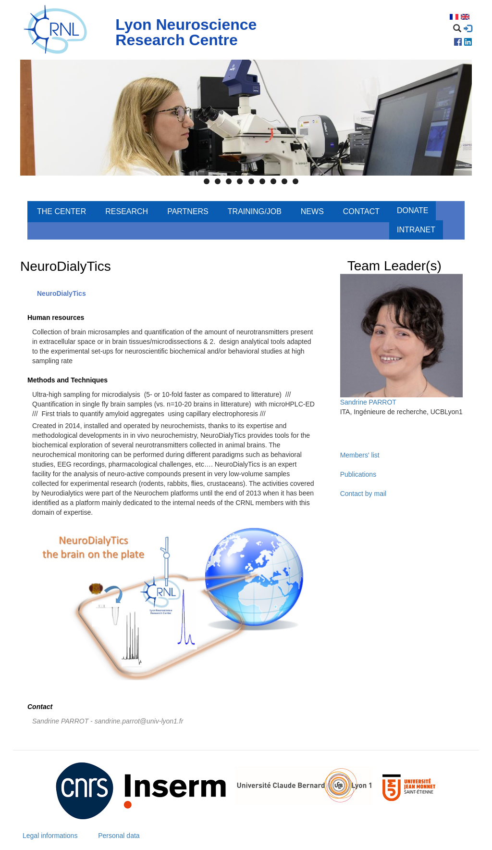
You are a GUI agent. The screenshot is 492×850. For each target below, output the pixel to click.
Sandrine (353, 402)
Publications (358, 474)
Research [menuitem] (126, 211)
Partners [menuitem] (188, 211)
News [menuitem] (312, 211)
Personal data (118, 835)
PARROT (382, 402)
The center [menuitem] (61, 211)
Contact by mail (363, 493)
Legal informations (50, 835)
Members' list (360, 455)
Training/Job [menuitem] (255, 211)
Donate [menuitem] (412, 210)
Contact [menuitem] (361, 211)
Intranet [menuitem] (416, 230)
